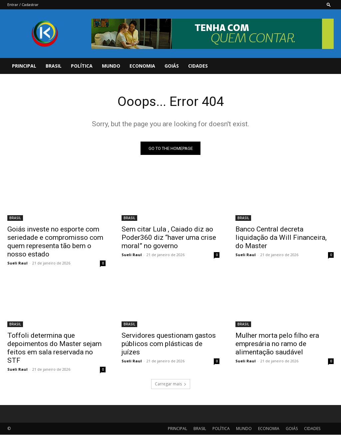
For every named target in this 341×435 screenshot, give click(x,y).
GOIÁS (172, 66)
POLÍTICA (82, 66)
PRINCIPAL (24, 66)
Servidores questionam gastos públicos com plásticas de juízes (169, 344)
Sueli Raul (17, 262)
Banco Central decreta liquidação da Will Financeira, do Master (281, 237)
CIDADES (198, 66)
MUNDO (111, 66)
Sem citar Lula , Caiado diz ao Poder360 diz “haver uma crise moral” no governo (169, 237)
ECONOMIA (142, 66)
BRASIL (54, 66)
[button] (329, 4)
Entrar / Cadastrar (23, 4)
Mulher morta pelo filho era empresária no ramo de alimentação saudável (277, 344)
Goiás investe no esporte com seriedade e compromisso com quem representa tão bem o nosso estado (55, 241)
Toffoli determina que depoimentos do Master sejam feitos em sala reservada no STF (54, 348)
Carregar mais (170, 384)
